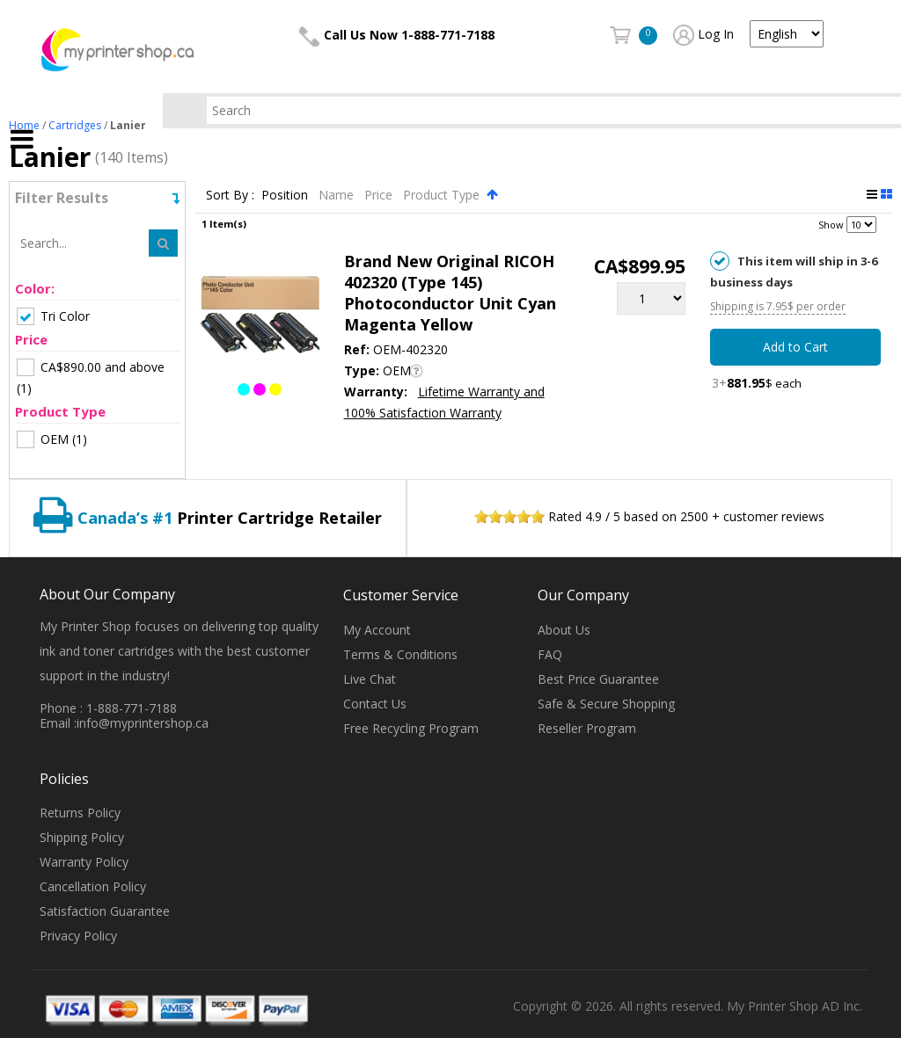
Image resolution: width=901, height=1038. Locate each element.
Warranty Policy (84, 861)
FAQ (550, 654)
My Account (377, 629)
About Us (564, 629)
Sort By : (230, 194)
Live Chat (369, 679)
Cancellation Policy (93, 886)
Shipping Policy (82, 837)
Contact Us (375, 703)
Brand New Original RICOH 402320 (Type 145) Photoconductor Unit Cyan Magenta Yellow (450, 292)
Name (338, 194)
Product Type (443, 194)
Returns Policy (80, 812)
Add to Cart (795, 346)
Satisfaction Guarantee (105, 911)
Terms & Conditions (400, 654)
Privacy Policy (78, 935)
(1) (91, 377)
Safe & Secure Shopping (606, 703)
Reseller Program (587, 728)
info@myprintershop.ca (143, 723)
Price (380, 194)
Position (286, 194)
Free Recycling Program (411, 728)
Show (831, 224)
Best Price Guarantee (598, 679)
